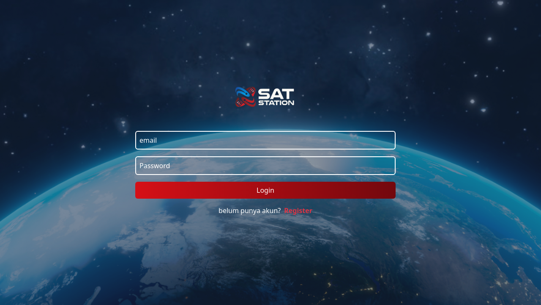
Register (298, 210)
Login (265, 190)
